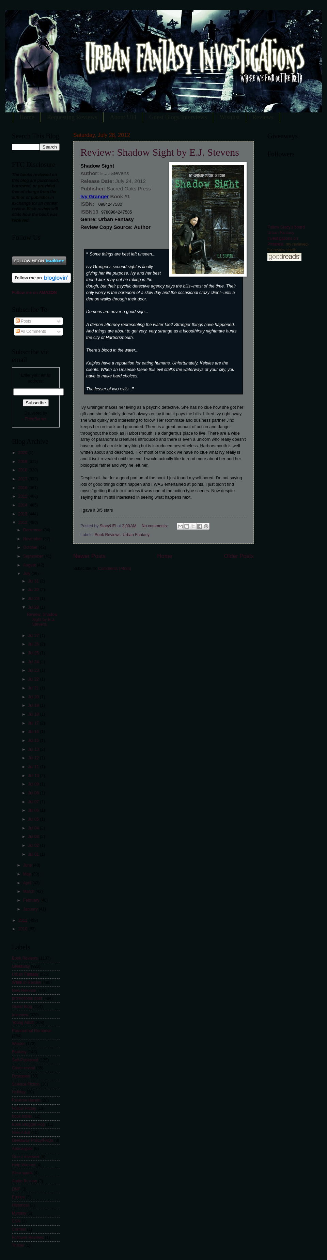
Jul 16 (34, 731)
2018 (23, 470)
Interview (20, 1014)
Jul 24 (34, 661)
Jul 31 (34, 581)
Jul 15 (34, 740)
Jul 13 (34, 749)
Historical (20, 1205)
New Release (24, 990)
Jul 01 (34, 854)
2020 (23, 452)
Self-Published (25, 1060)
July (27, 573)
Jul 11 (34, 766)
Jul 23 (34, 670)
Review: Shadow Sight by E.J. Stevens (159, 152)
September (33, 556)
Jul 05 (34, 819)
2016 (23, 487)
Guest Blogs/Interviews (178, 117)
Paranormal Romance (31, 1030)
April (27, 883)
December (33, 530)
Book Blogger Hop (28, 1124)
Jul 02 (34, 845)
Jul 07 (34, 801)
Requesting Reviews (72, 117)
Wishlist (229, 117)
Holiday (19, 1092)
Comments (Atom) (114, 568)
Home (26, 117)
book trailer (22, 1116)
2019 (23, 461)
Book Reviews (108, 534)
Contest (19, 1229)
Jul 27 (34, 635)
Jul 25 (34, 653)
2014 (23, 505)
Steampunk (22, 1172)
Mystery (19, 1213)
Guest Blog (22, 1006)
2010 (23, 929)
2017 (23, 479)
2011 (23, 920)
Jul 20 (34, 697)
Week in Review (26, 982)
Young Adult (22, 1022)
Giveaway (21, 966)
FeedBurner (35, 419)
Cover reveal (23, 1067)
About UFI (123, 117)
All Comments (31, 331)
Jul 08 (34, 793)
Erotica (18, 1197)
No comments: (155, 526)
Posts (23, 321)
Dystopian (21, 1076)
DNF (16, 1189)
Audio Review (24, 1181)
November (33, 538)
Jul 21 (34, 688)
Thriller (18, 1245)
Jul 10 (34, 775)
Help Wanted (23, 1165)
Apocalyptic (22, 1148)
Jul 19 (34, 705)
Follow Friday (24, 1108)
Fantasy (19, 1051)
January (31, 909)
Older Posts (239, 556)
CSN (16, 1221)
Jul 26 (34, 644)
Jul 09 (34, 784)
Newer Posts (89, 556)
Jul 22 (34, 679)
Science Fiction (26, 1084)
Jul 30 (34, 589)
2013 (23, 514)
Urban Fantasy (136, 534)
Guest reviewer (25, 1156)
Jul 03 (34, 836)
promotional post (27, 998)
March (29, 891)
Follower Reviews (28, 1237)
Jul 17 (34, 723)
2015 (23, 496)
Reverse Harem (26, 1100)
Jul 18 (34, 714)
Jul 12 (34, 758)
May (27, 874)
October (31, 547)
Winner (18, 1043)
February (32, 900)
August (30, 565)
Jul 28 (34, 607)
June (28, 865)
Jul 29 (34, 598)
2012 (23, 522)
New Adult (21, 1132)
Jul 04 (34, 828)
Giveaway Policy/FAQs (32, 1140)
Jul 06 (34, 810)
